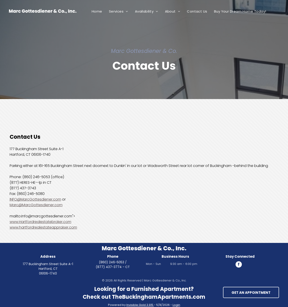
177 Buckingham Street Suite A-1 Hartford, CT (48, 266)
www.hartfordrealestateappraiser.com (43, 227)
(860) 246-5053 (111, 262)
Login (176, 305)
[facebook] (239, 265)
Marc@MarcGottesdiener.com (36, 205)
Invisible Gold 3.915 (140, 305)
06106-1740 (48, 273)
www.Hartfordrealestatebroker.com (40, 221)
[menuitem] (97, 11)
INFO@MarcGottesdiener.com (35, 199)
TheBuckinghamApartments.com (158, 297)
